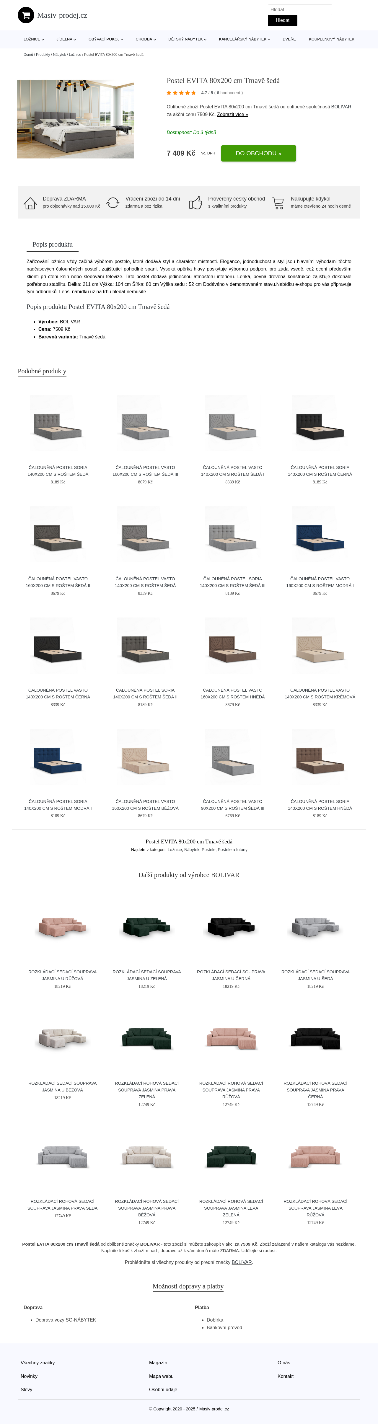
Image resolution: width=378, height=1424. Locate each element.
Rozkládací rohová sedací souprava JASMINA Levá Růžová (315, 1208)
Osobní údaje (163, 1389)
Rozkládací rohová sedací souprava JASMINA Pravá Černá (315, 1090)
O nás (284, 1362)
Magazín (158, 1362)
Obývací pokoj (104, 39)
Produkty (43, 55)
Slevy (26, 1389)
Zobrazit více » (232, 114)
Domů (28, 55)
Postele (209, 849)
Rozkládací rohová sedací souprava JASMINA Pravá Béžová (147, 1208)
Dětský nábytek (185, 39)
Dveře (289, 39)
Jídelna (64, 39)
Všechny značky (38, 1362)
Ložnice (32, 39)
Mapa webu (161, 1376)
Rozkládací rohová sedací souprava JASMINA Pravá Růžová (231, 1090)
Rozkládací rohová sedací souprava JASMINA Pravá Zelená (147, 1090)
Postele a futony (232, 849)
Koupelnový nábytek (331, 39)
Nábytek (59, 55)
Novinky (29, 1376)
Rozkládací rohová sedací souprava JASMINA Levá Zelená (231, 1208)
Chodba (144, 39)
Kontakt (286, 1376)
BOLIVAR (341, 106)
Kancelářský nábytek (242, 39)
